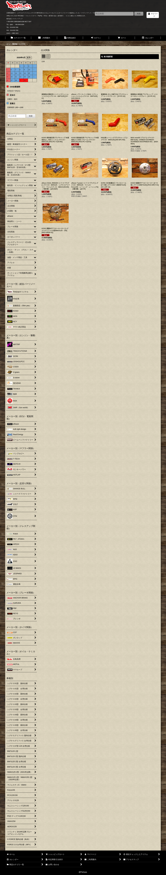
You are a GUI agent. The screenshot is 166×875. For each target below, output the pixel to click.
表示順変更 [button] (107, 57)
